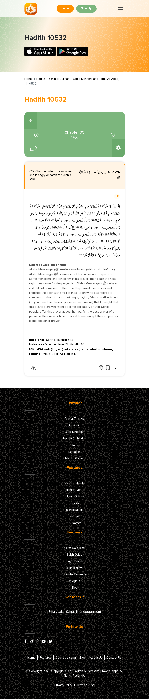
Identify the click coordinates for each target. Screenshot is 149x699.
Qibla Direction (74, 431)
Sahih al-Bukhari (59, 78)
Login (65, 8)
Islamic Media (74, 509)
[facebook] (25, 641)
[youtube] (44, 641)
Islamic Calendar (74, 483)
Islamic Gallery (74, 496)
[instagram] (31, 641)
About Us (96, 657)
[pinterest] (37, 641)
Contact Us (114, 657)
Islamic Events (74, 489)
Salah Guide (74, 554)
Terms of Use (86, 685)
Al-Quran (74, 425)
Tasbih (74, 503)
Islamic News (74, 567)
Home (28, 78)
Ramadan (74, 451)
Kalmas (74, 516)
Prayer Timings (75, 418)
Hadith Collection (74, 438)
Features (45, 657)
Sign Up (86, 8)
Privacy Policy (63, 685)
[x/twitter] (50, 641)
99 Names (74, 523)
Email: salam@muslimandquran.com (74, 612)
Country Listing (66, 657)
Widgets (74, 581)
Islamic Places (74, 458)
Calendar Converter (74, 574)
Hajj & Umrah (74, 561)
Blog (75, 587)
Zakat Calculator (74, 547)
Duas (74, 445)
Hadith (40, 78)
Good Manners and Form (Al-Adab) (96, 78)
